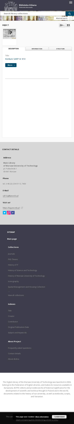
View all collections (16, 295)
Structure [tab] (60, 49)
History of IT (13, 265)
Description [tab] (13, 49)
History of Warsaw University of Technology (26, 276)
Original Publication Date (18, 327)
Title (10, 310)
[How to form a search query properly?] (72, 18)
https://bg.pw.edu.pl (11, 208)
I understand (59, 417)
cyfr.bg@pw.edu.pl (11, 196)
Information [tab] (37, 49)
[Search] (70, 13)
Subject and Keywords (17, 332)
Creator (11, 316)
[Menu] (70, 2)
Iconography (13, 281)
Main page (12, 239)
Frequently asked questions (19, 348)
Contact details (14, 353)
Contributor (13, 321)
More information (42, 417)
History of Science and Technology (22, 270)
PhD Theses (13, 259)
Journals (11, 254)
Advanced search (61, 18)
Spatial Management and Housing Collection (26, 287)
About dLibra (13, 359)
